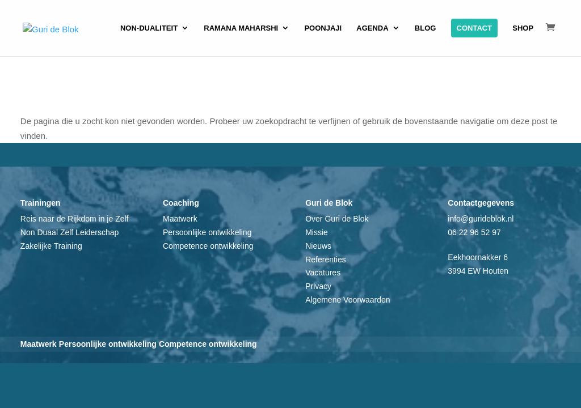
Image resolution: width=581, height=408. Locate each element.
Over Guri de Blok (336, 218)
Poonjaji (323, 28)
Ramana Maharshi (241, 28)
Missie (316, 232)
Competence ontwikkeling (208, 245)
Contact (474, 28)
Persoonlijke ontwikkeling (207, 232)
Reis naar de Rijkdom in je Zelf (74, 218)
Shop (522, 28)
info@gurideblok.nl (480, 218)
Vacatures (322, 272)
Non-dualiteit (149, 28)
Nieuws (318, 245)
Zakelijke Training (51, 245)
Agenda (372, 28)
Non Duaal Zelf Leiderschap (69, 232)
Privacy (318, 286)
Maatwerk (180, 218)
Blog (425, 28)
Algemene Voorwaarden (347, 299)
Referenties (325, 259)
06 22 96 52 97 (474, 232)
